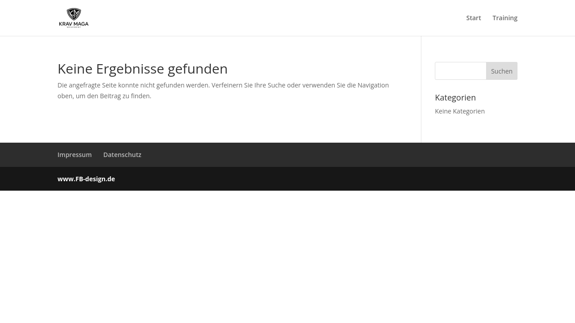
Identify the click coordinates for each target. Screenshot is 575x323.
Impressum (75, 154)
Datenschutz (122, 154)
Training (505, 18)
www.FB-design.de (86, 179)
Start (473, 18)
